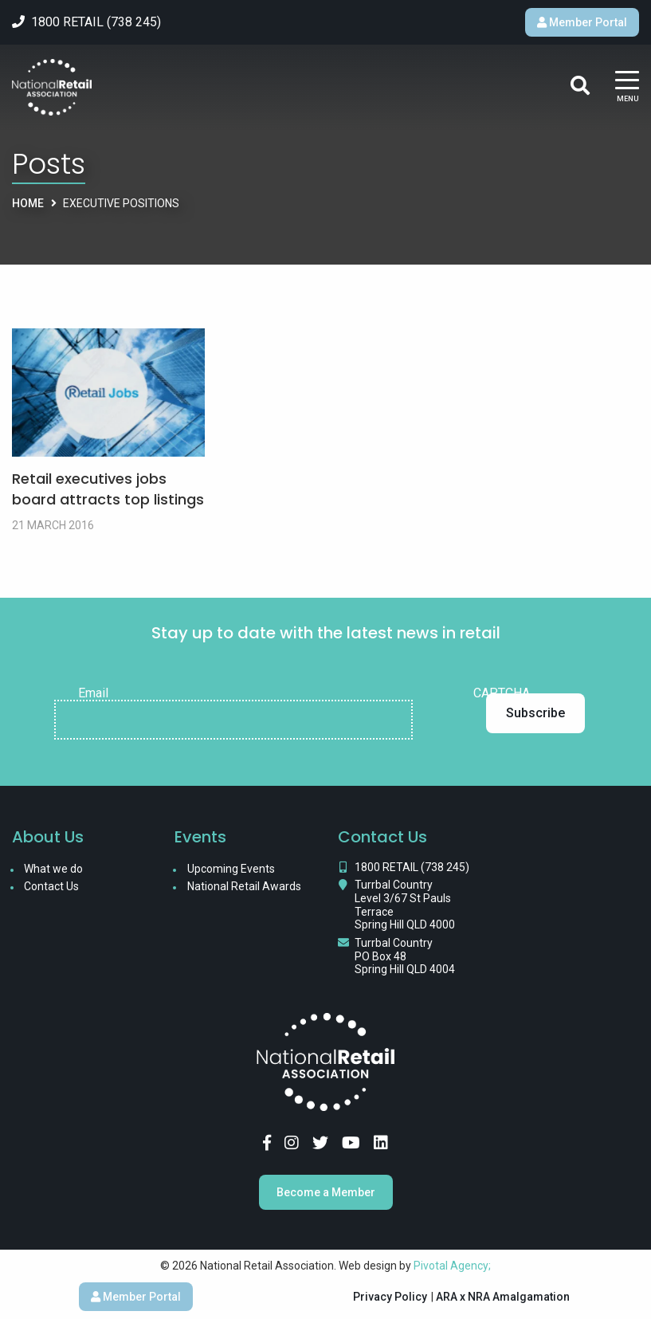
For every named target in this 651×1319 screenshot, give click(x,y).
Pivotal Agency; (452, 1265)
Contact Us (51, 886)
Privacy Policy (390, 1296)
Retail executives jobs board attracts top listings (108, 488)
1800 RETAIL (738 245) (412, 867)
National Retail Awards (244, 886)
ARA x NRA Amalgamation (503, 1296)
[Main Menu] (627, 87)
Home (28, 203)
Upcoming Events (231, 868)
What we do (53, 868)
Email (93, 693)
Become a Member (325, 1192)
